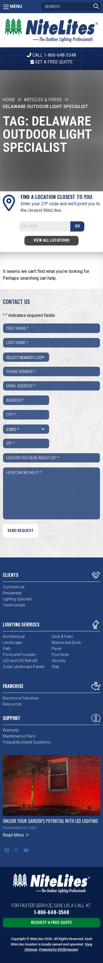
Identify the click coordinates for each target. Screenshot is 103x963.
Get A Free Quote (51, 62)
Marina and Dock (66, 642)
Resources (12, 704)
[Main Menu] (6, 7)
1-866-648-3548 (51, 912)
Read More (16, 835)
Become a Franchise (20, 698)
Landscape (12, 642)
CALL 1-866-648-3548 (51, 55)
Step (55, 666)
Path (7, 648)
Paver (57, 648)
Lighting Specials (17, 599)
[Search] (71, 6)
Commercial (13, 587)
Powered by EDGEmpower (58, 949)
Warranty (11, 730)
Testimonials (14, 605)
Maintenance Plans (19, 736)
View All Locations (51, 240)
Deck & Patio (62, 636)
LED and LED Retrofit (20, 660)
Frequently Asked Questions (27, 742)
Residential (12, 593)
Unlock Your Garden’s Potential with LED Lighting (50, 821)
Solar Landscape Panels (24, 666)
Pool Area (60, 654)
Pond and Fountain (19, 654)
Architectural (14, 636)
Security (59, 660)
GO (77, 226)
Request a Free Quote (51, 922)
